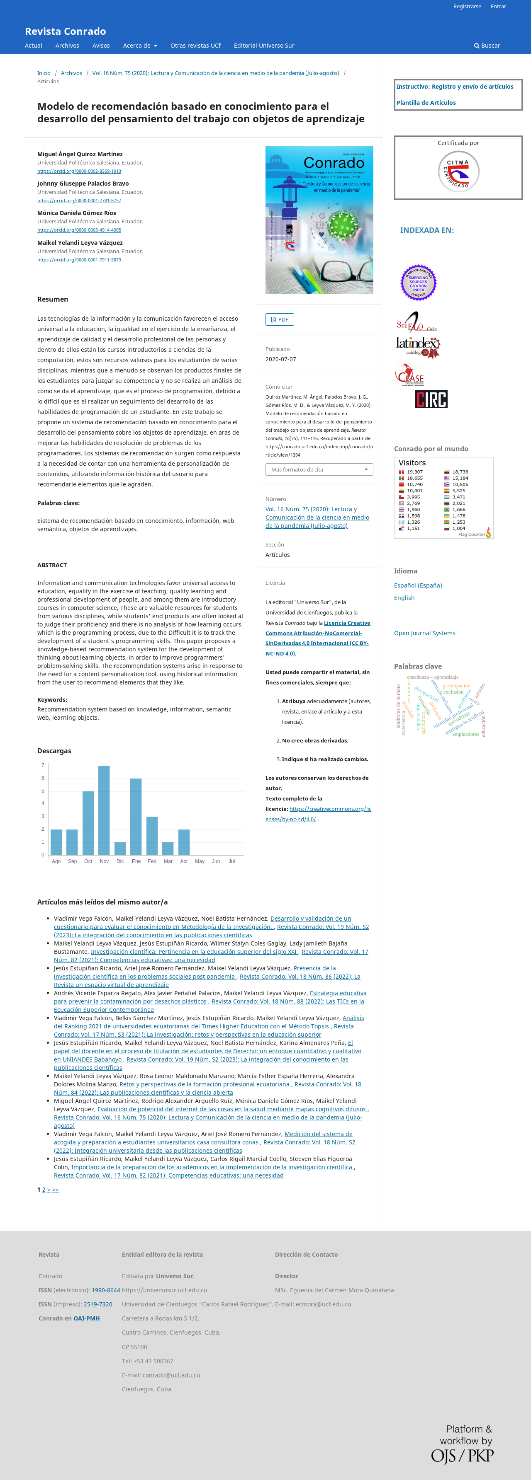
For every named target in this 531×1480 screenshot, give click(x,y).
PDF (282, 319)
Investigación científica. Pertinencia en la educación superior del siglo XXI (194, 951)
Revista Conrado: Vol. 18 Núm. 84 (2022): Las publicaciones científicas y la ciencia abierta (207, 1088)
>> (55, 1189)
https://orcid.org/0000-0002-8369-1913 (79, 171)
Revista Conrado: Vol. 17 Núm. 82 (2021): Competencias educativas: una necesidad (211, 956)
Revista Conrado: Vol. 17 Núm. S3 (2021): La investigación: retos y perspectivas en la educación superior (204, 1030)
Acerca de (137, 45)
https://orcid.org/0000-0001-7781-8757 (79, 200)
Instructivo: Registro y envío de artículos (455, 86)
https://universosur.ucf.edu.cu (164, 1290)
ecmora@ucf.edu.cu (323, 1304)
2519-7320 (98, 1304)
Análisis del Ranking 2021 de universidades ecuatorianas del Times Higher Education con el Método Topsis (209, 1022)
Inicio (44, 73)
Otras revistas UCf (196, 45)
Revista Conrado (65, 31)
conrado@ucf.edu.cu (171, 1375)
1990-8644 (106, 1290)
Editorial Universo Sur (264, 45)
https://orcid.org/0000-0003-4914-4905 (79, 230)
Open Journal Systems (424, 633)
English (404, 598)
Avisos (101, 45)
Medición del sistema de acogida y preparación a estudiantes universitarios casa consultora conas (203, 1138)
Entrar (498, 6)
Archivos (67, 45)
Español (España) (418, 585)
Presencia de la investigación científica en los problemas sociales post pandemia (195, 972)
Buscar (487, 45)
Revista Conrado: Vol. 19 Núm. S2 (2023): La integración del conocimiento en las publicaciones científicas (211, 931)
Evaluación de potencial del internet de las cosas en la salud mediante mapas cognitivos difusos (232, 1109)
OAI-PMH (86, 1318)
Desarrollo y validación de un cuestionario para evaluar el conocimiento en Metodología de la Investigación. (202, 922)
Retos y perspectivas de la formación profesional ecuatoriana (205, 1084)
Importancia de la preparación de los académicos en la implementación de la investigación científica (212, 1167)
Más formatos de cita (297, 469)
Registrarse (467, 6)
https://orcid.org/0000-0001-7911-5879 (79, 260)
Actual (33, 45)
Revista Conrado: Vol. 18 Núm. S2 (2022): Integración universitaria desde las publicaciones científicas (205, 1146)
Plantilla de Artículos (426, 102)
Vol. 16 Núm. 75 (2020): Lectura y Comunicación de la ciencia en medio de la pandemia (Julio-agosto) (216, 73)
